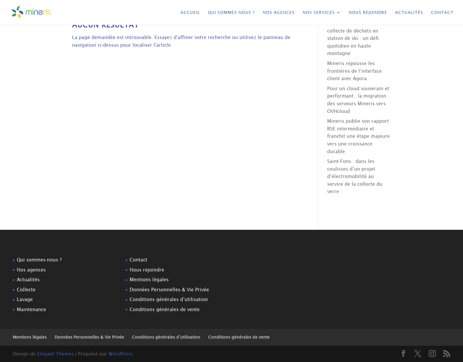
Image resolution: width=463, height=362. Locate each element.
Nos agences (279, 12)
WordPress (121, 353)
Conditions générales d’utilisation (169, 299)
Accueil (190, 12)
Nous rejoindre (368, 12)
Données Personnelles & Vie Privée (169, 289)
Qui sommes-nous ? (231, 12)
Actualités (409, 12)
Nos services (319, 12)
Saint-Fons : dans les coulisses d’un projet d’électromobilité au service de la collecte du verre (354, 176)
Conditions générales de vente (165, 309)
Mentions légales (149, 279)
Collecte (26, 289)
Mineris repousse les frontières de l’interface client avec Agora (354, 71)
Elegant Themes (55, 353)
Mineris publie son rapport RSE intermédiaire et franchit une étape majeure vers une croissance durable (358, 136)
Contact (442, 12)
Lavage (25, 299)
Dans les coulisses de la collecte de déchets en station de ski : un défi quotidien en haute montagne (354, 38)
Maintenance (31, 309)
